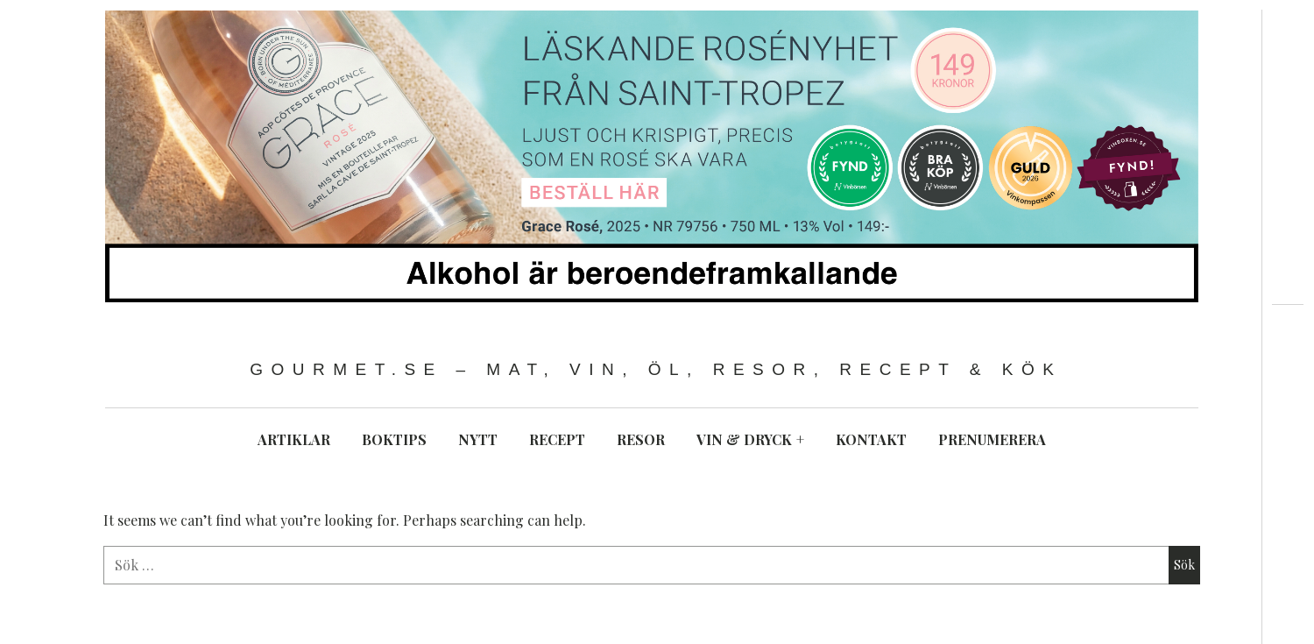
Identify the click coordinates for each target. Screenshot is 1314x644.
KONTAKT (871, 439)
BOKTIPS (394, 439)
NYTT (478, 439)
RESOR (641, 439)
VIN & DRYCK (750, 439)
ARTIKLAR (294, 439)
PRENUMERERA (992, 439)
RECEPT (557, 439)
